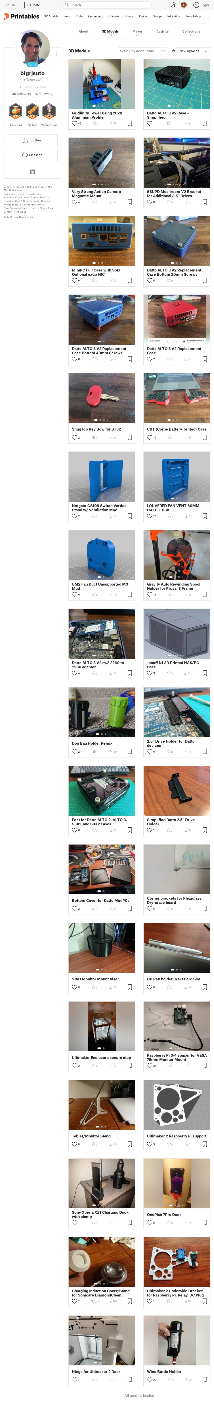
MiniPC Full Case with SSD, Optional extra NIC (96, 272)
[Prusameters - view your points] (184, 5)
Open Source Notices (15, 208)
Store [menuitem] (67, 16)
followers (21, 94)
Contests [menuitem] (114, 16)
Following (43, 94)
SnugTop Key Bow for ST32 (96, 429)
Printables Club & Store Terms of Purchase (27, 197)
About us (21, 211)
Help (33, 208)
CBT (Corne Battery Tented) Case (177, 429)
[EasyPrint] (173, 5)
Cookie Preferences (33, 204)
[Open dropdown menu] (56, 51)
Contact (8, 211)
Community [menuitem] (95, 16)
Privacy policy (11, 204)
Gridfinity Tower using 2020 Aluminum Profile (97, 115)
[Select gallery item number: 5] (109, 106)
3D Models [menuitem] (51, 16)
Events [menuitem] (143, 16)
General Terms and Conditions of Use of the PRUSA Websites (28, 188)
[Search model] (142, 50)
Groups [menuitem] (157, 16)
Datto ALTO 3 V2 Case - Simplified (168, 115)
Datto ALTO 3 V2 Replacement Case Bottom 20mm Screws (174, 272)
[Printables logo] (21, 17)
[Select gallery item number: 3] (102, 106)
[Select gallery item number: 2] (98, 106)
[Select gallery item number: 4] (106, 106)
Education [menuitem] (173, 16)
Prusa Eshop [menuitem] (193, 16)
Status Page (46, 208)
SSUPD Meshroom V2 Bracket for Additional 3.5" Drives (174, 193)
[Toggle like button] (74, 123)
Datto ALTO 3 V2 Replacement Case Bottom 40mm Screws (99, 350)
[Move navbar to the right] (208, 16)
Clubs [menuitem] (79, 16)
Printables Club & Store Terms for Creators (27, 200)
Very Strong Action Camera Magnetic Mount (96, 193)
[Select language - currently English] (11, 5)
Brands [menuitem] (129, 16)
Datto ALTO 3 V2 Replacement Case (174, 350)
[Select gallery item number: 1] (94, 106)
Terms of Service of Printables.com (22, 193)
